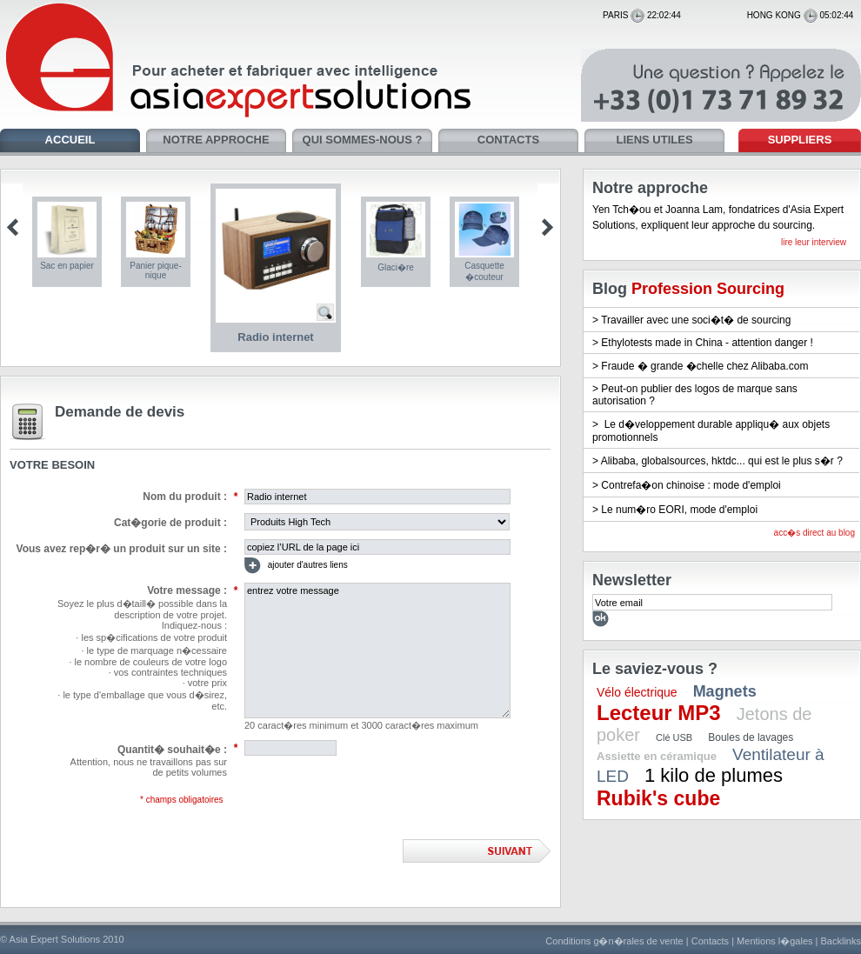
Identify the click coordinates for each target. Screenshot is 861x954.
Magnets (725, 691)
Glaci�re (395, 267)
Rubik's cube (658, 798)
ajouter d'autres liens (296, 565)
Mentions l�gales (774, 941)
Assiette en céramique (657, 756)
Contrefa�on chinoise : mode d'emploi (690, 485)
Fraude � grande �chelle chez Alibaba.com (704, 366)
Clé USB (674, 737)
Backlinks (841, 941)
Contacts (710, 941)
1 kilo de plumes (713, 775)
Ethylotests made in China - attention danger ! (706, 343)
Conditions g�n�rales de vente (614, 941)
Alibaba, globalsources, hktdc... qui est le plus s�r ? (722, 461)
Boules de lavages (750, 737)
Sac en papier (67, 265)
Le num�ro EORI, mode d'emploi (679, 510)
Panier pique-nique (155, 270)
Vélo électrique (637, 692)
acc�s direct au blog (814, 532)
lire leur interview (813, 242)
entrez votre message (377, 650)
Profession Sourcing (707, 288)
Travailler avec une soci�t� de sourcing (696, 320)
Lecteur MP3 (659, 712)
